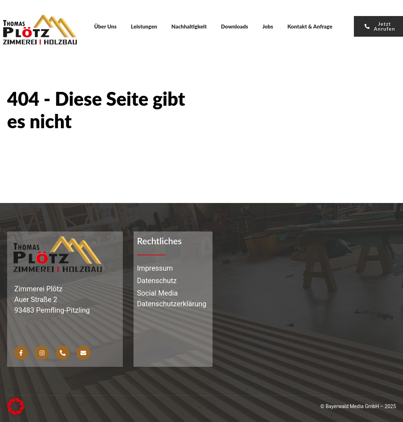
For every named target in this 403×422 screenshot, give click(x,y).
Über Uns (105, 26)
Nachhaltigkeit (188, 26)
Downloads (234, 26)
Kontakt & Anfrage (309, 26)
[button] (15, 406)
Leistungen (144, 26)
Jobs (267, 26)
